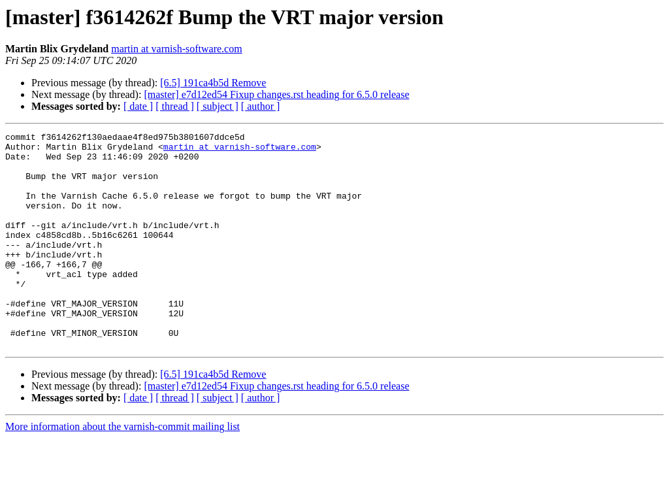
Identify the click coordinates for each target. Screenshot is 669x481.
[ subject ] (217, 106)
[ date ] (138, 106)
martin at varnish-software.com (176, 48)
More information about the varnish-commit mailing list (122, 469)
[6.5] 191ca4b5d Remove (213, 82)
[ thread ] (174, 106)
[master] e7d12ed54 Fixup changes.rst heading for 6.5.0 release (276, 94)
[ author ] (260, 106)
